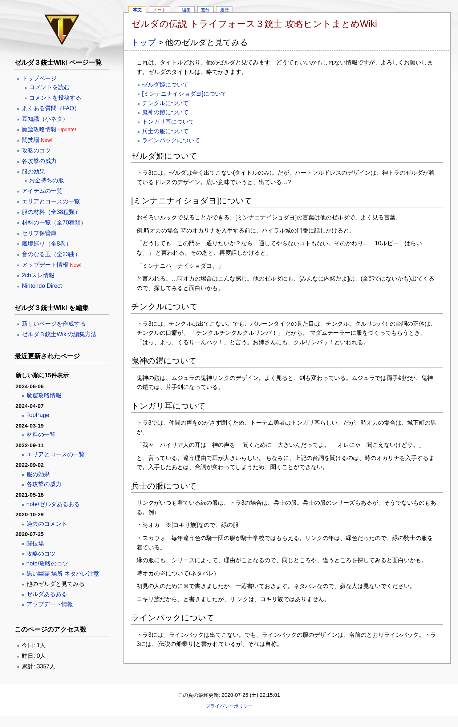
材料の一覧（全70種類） (54, 222)
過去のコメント (47, 524)
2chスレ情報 (38, 275)
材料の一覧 (41, 435)
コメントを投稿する (55, 98)
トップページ (39, 78)
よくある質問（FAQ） (51, 108)
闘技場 (30, 140)
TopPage (38, 415)
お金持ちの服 (46, 180)
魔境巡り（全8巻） (47, 244)
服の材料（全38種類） (51, 212)
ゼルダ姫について (165, 85)
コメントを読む (49, 87)
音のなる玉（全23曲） (51, 254)
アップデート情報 (45, 265)
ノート (159, 9)
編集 (186, 9)
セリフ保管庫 (39, 233)
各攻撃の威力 (39, 161)
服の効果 (33, 171)
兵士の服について (165, 131)
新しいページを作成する (54, 324)
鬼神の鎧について (165, 112)
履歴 (224, 9)
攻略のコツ (36, 150)
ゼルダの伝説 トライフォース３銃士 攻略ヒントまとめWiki (254, 24)
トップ (143, 42)
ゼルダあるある (47, 594)
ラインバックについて (171, 140)
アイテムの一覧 (42, 191)
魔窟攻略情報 (39, 129)
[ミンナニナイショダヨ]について (184, 94)
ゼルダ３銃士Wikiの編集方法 (59, 334)
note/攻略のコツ (48, 563)
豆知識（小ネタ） (45, 119)
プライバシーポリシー (229, 706)
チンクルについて (165, 103)
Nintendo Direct (42, 286)
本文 (137, 9)
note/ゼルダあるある (53, 504)
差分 (205, 9)
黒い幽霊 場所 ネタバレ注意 (63, 574)
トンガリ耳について (168, 122)
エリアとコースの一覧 (51, 201)
